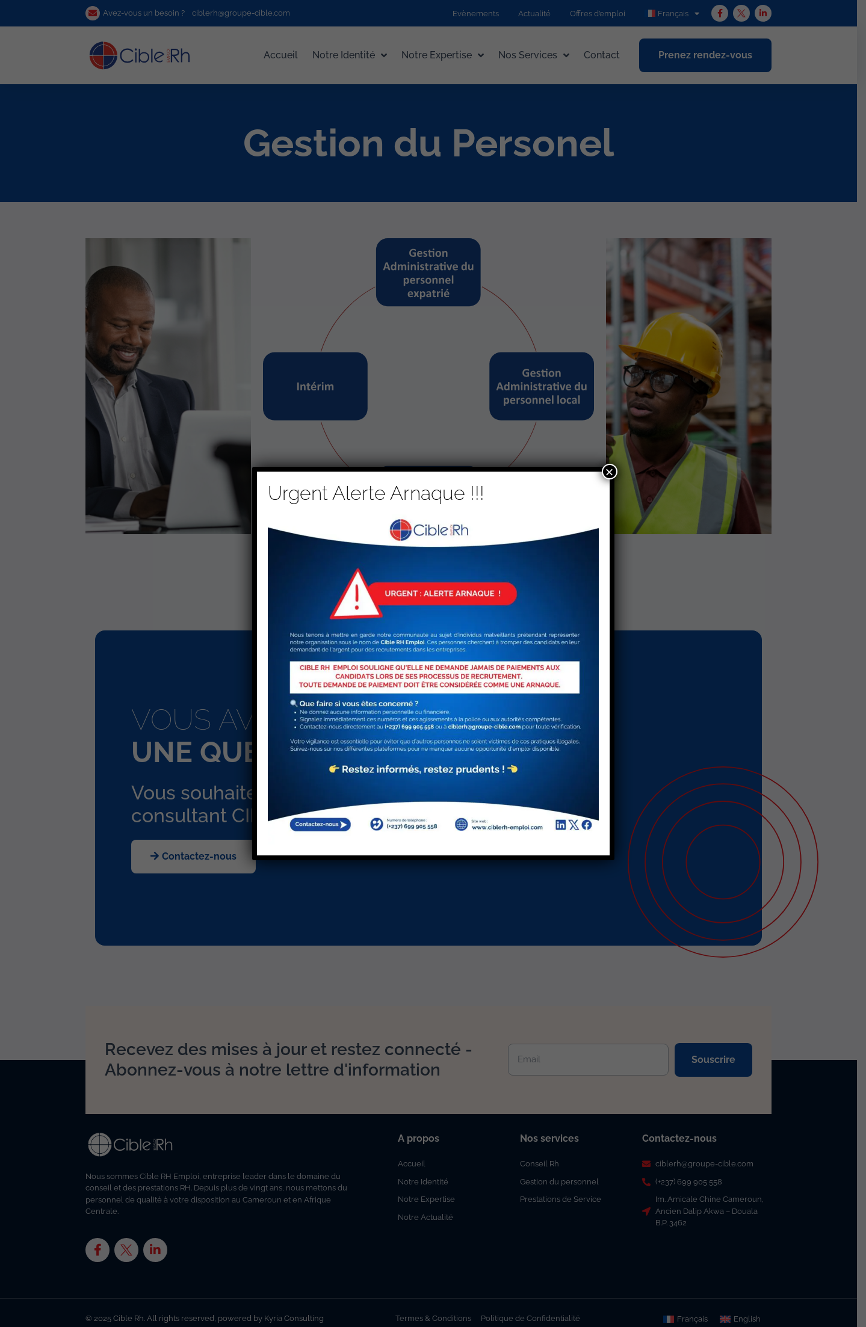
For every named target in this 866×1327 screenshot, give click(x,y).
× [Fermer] (609, 471)
